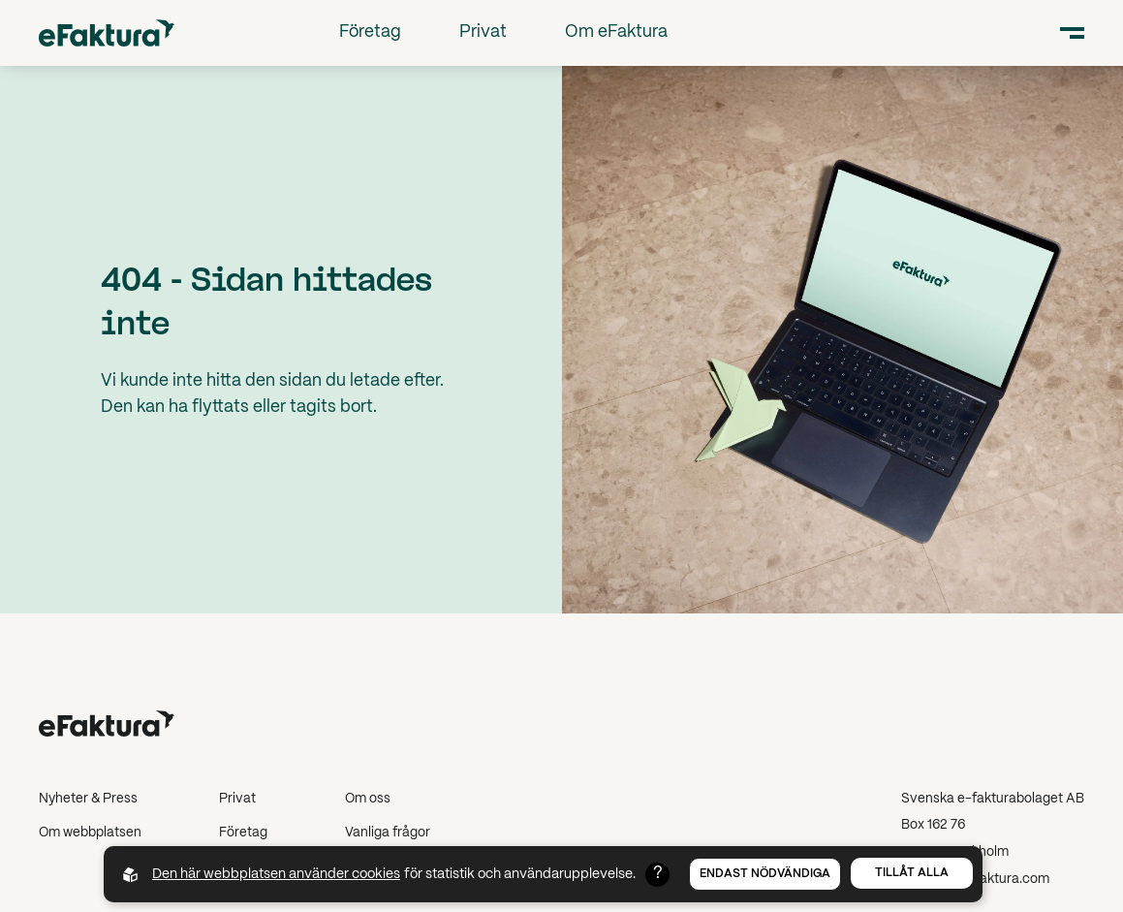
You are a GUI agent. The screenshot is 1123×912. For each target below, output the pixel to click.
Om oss (367, 799)
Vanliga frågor (387, 833)
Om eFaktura (616, 32)
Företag (370, 32)
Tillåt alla (912, 872)
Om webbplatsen (90, 833)
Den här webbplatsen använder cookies (276, 874)
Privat (483, 32)
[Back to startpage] (106, 32)
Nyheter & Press (88, 799)
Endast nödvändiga (765, 873)
